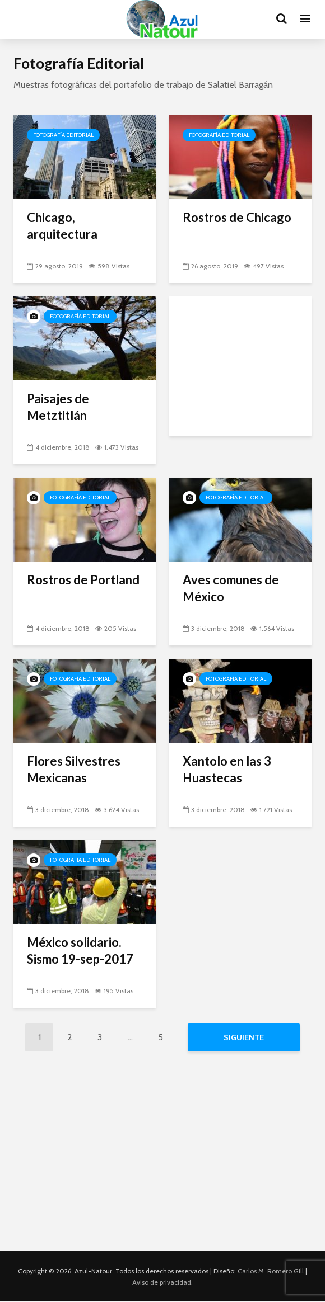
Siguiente (244, 1037)
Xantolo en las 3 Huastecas (227, 769)
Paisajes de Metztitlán (58, 407)
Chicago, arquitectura (62, 226)
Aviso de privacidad (161, 1283)
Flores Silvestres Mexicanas (73, 769)
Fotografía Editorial (63, 135)
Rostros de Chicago (237, 217)
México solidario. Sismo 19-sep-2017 (80, 950)
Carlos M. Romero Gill (271, 1271)
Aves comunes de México (231, 588)
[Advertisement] (240, 366)
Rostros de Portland (83, 579)
